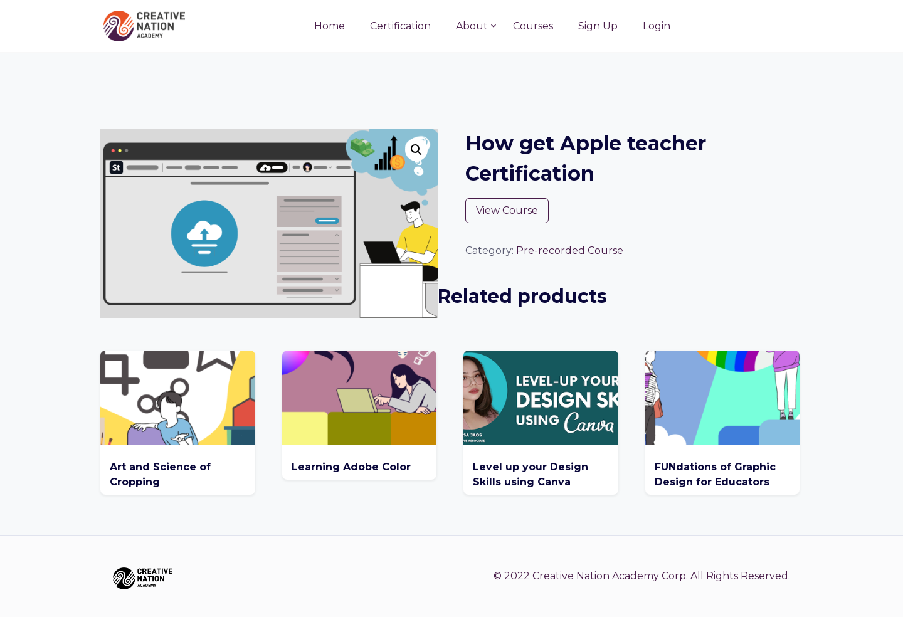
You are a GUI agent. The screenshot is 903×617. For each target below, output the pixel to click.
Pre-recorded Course (569, 250)
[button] (416, 150)
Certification (400, 26)
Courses (533, 26)
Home (329, 26)
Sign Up (598, 26)
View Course (507, 210)
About (472, 26)
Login (656, 26)
